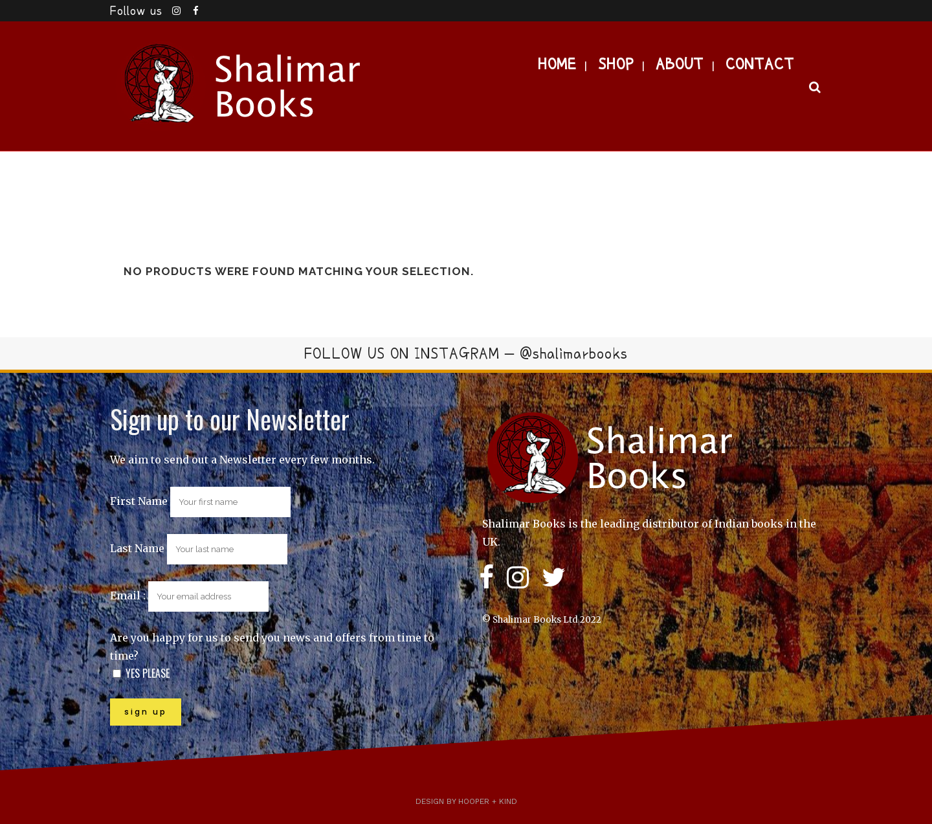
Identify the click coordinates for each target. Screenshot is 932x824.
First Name (139, 501)
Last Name (137, 548)
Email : (189, 595)
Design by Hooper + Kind (466, 801)
